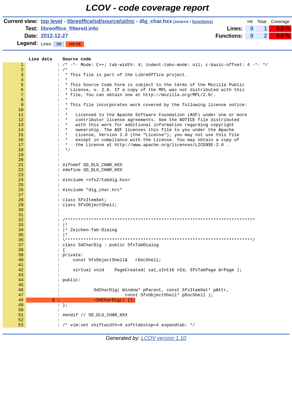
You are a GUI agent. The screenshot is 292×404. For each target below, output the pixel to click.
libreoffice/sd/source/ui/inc (101, 21)
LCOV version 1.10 (163, 392)
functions (202, 21)
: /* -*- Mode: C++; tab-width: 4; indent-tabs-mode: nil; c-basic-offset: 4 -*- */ (135, 66)
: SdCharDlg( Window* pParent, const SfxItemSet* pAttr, (116, 337)
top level (51, 21)
